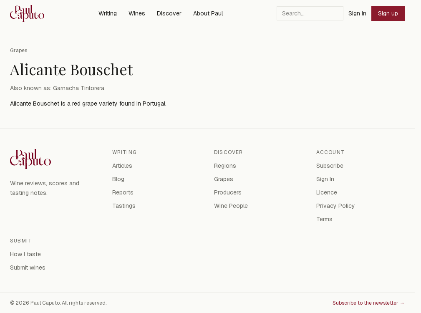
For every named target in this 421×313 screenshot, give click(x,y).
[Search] (310, 13)
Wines (137, 13)
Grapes (18, 50)
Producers (228, 192)
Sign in (357, 13)
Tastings (124, 206)
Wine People (231, 206)
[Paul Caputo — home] (27, 13)
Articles (122, 165)
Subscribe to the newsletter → (369, 303)
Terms (324, 219)
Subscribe (329, 165)
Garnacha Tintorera (78, 88)
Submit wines (27, 267)
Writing (107, 13)
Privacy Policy (335, 206)
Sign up (388, 13)
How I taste (25, 254)
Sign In (325, 179)
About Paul (208, 13)
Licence (326, 192)
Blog (118, 179)
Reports (123, 192)
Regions (225, 165)
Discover (169, 13)
